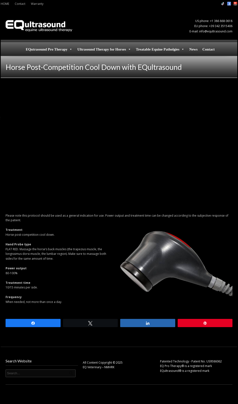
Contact (20, 4)
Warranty (37, 4)
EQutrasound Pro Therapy (49, 49)
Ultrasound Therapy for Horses (104, 49)
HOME (5, 4)
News (193, 49)
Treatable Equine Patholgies (160, 49)
